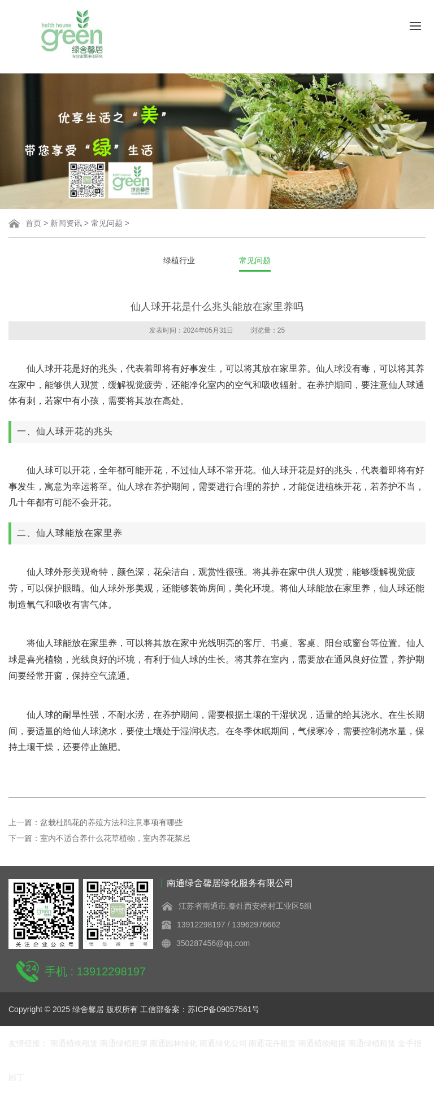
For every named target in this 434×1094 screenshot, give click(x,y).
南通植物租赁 (75, 1043)
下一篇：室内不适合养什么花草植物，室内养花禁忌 (99, 838)
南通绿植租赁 (372, 1043)
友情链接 (24, 1043)
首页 (33, 223)
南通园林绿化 (174, 1043)
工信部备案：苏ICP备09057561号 (200, 1009)
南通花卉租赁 (273, 1043)
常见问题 (107, 223)
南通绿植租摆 (125, 1043)
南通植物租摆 (323, 1043)
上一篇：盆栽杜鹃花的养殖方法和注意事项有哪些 (95, 822)
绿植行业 (179, 260)
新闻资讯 (66, 223)
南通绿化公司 (224, 1043)
